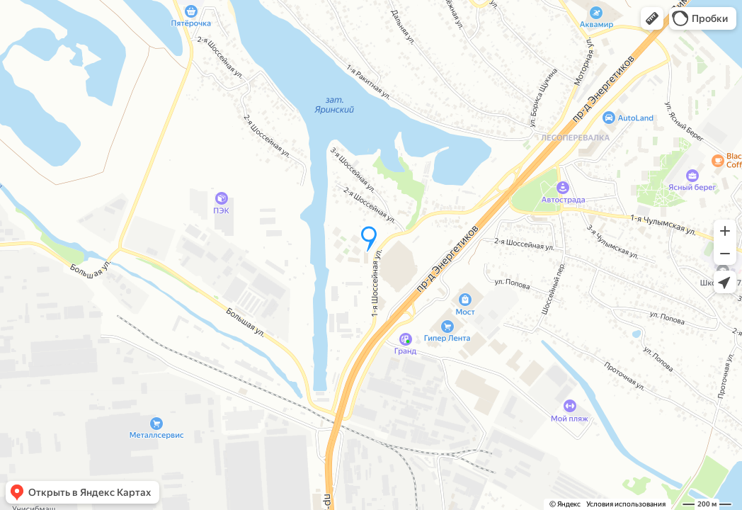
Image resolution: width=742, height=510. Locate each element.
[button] (652, 18)
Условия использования (626, 504)
